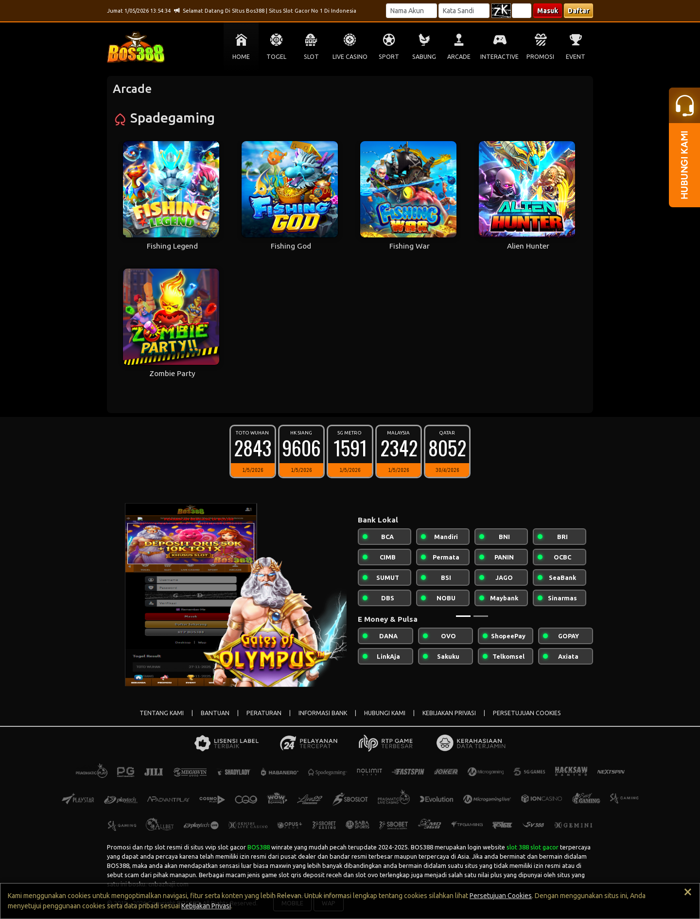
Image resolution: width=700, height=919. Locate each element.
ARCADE (459, 57)
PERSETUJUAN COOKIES (527, 713)
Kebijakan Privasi (206, 906)
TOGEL (276, 57)
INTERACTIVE (499, 57)
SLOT (311, 57)
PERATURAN (263, 713)
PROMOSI (540, 57)
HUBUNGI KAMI (384, 713)
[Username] (411, 10)
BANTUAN (215, 713)
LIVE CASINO (350, 57)
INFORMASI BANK (322, 713)
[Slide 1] (463, 616)
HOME (241, 57)
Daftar (578, 11)
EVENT (575, 57)
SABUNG (424, 57)
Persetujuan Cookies (501, 896)
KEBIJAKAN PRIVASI (449, 713)
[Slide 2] (480, 616)
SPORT (389, 57)
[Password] (464, 10)
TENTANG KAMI (162, 713)
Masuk (547, 11)
